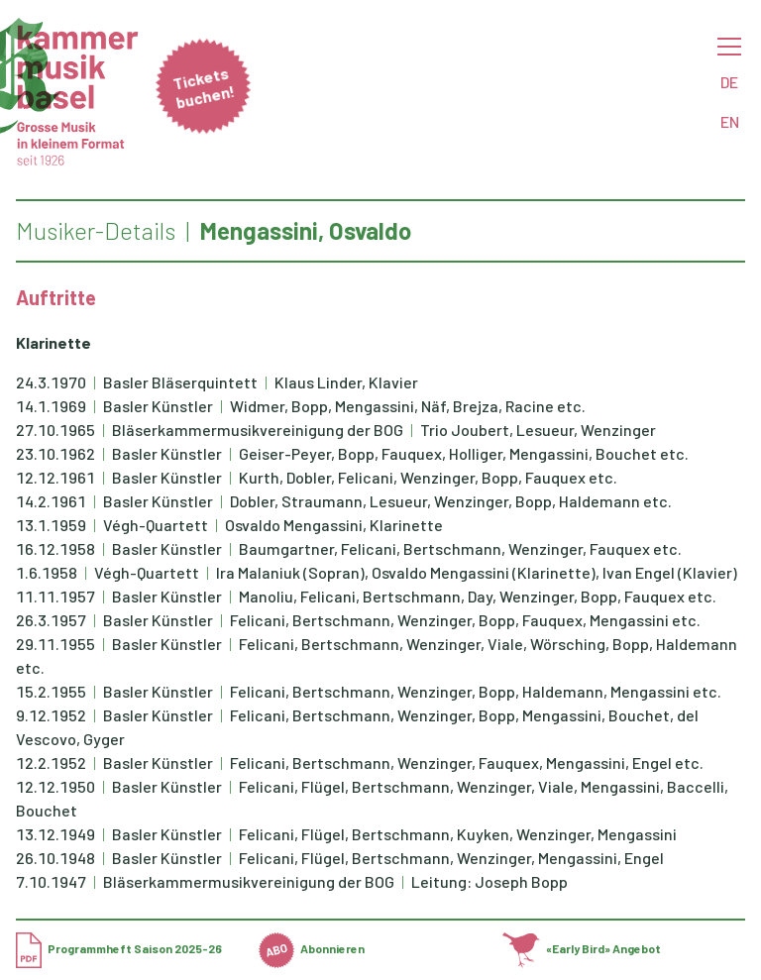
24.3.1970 (51, 382)
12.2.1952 (51, 762)
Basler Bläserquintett (182, 382)
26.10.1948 (55, 857)
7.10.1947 (51, 881)
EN (729, 121)
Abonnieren (312, 948)
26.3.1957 (51, 619)
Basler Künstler (159, 405)
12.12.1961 (55, 477)
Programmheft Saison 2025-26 (119, 948)
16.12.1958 (55, 548)
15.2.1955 (51, 691)
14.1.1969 (51, 405)
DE (729, 81)
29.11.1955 (55, 643)
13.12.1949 (55, 833)
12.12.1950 (55, 786)
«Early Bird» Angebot (582, 948)
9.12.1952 (51, 715)
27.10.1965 (55, 429)
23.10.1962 (55, 453)
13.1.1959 (51, 524)
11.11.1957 (55, 596)
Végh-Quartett (157, 524)
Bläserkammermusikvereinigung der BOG (259, 429)
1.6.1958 (46, 572)
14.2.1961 (51, 500)
